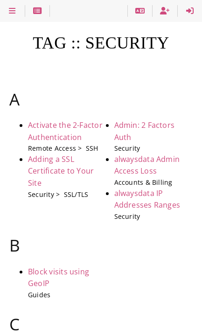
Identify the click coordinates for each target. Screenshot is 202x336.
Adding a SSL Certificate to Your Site (61, 171)
